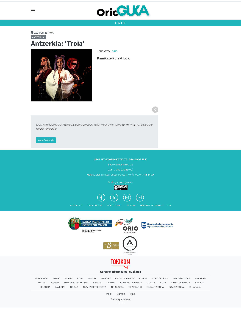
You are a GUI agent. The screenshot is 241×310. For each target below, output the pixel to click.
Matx (108, 294)
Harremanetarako (151, 205)
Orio (120, 22)
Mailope (60, 287)
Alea (80, 278)
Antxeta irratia (124, 278)
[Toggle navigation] (33, 10)
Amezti (92, 278)
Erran (55, 282)
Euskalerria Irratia (76, 282)
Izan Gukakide (46, 140)
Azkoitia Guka (181, 278)
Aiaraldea (41, 278)
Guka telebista (181, 282)
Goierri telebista (131, 282)
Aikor (56, 278)
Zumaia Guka (176, 287)
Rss (169, 205)
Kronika (45, 287)
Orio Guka (117, 287)
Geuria (97, 282)
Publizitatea (114, 205)
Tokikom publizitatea (120, 299)
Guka (163, 282)
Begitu (42, 282)
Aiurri (68, 278)
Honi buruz (76, 205)
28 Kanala (195, 287)
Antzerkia (38, 37)
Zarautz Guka (155, 287)
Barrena (200, 278)
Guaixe (151, 282)
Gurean (120, 294)
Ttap (132, 294)
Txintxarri (135, 287)
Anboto (105, 278)
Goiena (111, 282)
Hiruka (199, 282)
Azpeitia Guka (160, 278)
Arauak (131, 205)
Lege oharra (95, 205)
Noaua (74, 287)
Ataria (143, 278)
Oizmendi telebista (94, 287)
